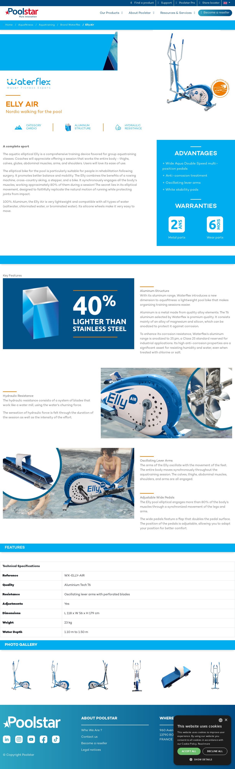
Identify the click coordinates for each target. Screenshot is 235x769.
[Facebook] (46, 741)
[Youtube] (33, 741)
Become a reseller (215, 12)
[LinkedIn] (9, 741)
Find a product (142, 2)
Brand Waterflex (70, 25)
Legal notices (91, 750)
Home (9, 25)
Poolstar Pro (185, 2)
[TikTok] (58, 741)
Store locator (209, 2)
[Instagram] (21, 741)
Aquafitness (25, 25)
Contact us (89, 737)
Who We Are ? (91, 730)
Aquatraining (47, 25)
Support (165, 2)
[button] (227, 3)
